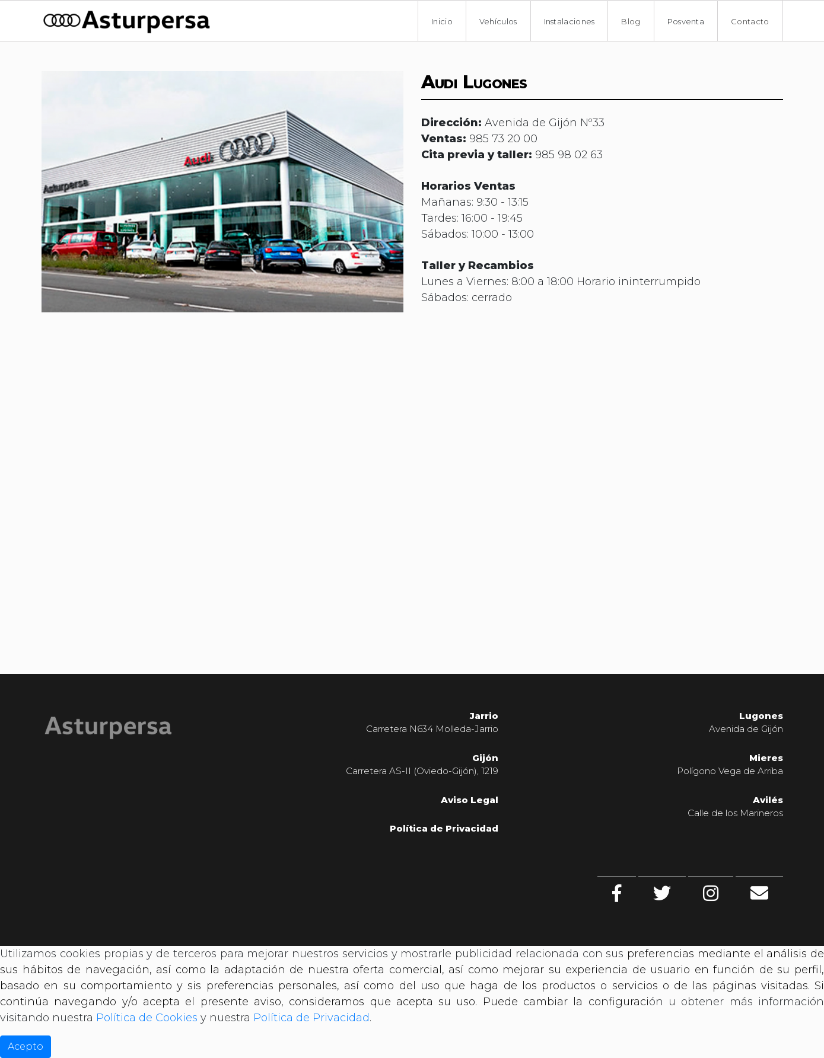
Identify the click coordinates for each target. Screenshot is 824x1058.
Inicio (442, 21)
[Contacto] (759, 893)
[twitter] (662, 893)
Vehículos (498, 21)
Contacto (750, 21)
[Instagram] (710, 893)
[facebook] (616, 893)
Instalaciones (569, 21)
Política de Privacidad (444, 828)
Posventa (685, 21)
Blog (630, 21)
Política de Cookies (147, 1017)
